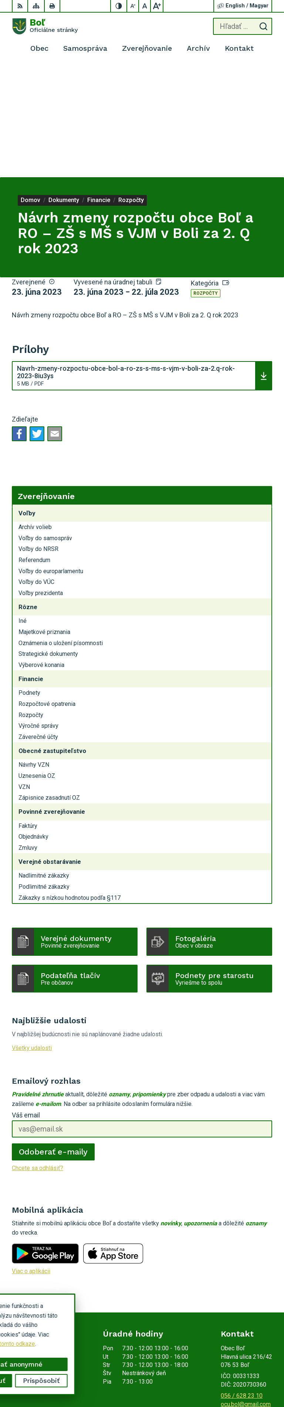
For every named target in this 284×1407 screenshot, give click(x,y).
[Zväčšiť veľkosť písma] (157, 6)
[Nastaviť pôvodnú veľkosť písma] (145, 6)
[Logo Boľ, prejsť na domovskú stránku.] (45, 26)
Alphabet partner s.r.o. (244, 1368)
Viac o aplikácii (31, 1158)
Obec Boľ (260, 1377)
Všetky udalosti (32, 935)
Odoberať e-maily (53, 1039)
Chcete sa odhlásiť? (37, 1055)
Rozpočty (205, 180)
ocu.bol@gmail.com (246, 1291)
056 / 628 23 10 (242, 1283)
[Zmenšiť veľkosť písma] (133, 6)
